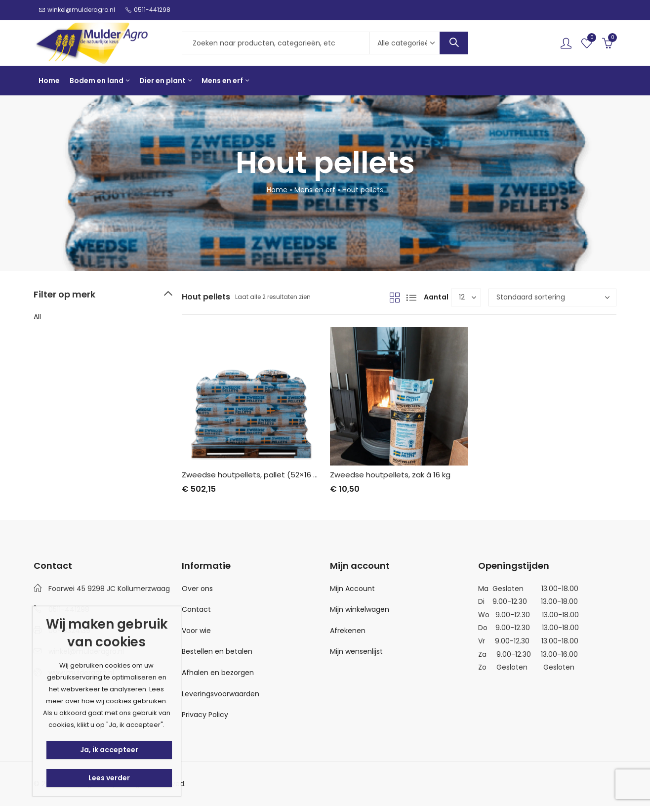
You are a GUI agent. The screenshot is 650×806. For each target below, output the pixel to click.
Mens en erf (314, 190)
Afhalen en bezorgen (218, 673)
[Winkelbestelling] (552, 297)
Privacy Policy (205, 715)
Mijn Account (352, 589)
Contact (196, 609)
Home (277, 190)
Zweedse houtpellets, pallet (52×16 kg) (253, 474)
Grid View (395, 297)
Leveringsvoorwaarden (220, 694)
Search (454, 43)
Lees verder (109, 778)
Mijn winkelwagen (359, 609)
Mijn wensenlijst (356, 651)
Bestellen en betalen (217, 651)
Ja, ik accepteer (109, 750)
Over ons (197, 589)
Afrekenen (348, 631)
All (37, 317)
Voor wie (196, 631)
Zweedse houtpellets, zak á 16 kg (390, 474)
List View (411, 297)
